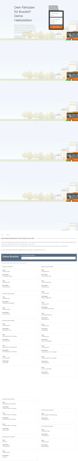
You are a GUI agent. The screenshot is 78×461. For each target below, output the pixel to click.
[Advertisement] (19, 382)
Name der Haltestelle (55, 19)
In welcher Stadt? (54, 13)
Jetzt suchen (56, 27)
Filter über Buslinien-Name (28, 255)
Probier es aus (19, 37)
